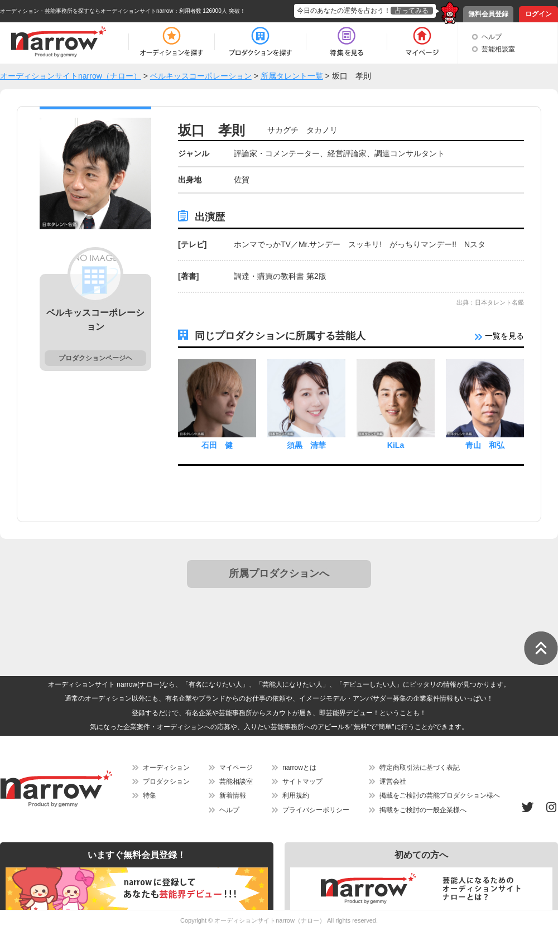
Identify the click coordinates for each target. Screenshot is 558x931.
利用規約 (295, 795)
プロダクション (166, 781)
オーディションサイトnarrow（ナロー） (269, 920)
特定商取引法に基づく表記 (419, 767)
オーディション (166, 767)
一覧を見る (499, 335)
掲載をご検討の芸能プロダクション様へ (439, 795)
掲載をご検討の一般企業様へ (422, 810)
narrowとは (299, 767)
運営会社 (392, 781)
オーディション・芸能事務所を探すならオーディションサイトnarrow (87, 11)
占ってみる (412, 11)
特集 (149, 795)
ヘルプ (492, 37)
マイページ (236, 767)
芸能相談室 (498, 49)
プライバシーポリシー (315, 810)
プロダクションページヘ (95, 358)
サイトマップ (302, 781)
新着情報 (232, 795)
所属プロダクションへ (279, 573)
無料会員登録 (488, 14)
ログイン (538, 14)
